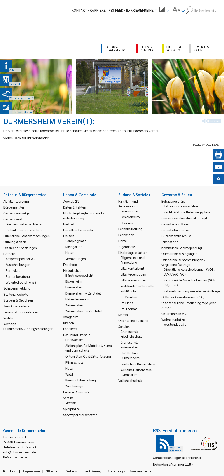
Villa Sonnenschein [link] (134, 280)
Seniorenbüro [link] (130, 216)
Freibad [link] (68, 224)
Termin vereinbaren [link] (17, 306)
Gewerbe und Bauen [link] (175, 224)
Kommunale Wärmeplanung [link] (181, 247)
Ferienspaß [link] (126, 234)
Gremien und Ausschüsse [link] (24, 224)
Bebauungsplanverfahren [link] (182, 206)
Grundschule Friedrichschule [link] (131, 334)
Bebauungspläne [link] (173, 201)
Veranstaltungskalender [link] (21, 312)
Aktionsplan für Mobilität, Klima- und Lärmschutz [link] (89, 348)
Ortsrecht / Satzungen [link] (20, 247)
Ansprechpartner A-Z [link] (21, 258)
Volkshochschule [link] (130, 380)
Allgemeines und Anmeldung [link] (133, 260)
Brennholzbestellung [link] (80, 380)
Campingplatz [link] (75, 240)
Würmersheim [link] (75, 305)
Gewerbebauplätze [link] (175, 230)
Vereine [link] (70, 402)
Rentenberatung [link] (18, 276)
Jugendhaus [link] (127, 246)
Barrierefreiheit (141, 10)
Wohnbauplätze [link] (173, 319)
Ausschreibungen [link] (18, 264)
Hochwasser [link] (74, 339)
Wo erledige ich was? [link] (21, 282)
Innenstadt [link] (169, 241)
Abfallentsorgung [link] (16, 201)
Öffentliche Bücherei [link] (133, 320)
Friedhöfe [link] (70, 264)
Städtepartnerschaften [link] (80, 414)
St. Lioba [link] (127, 302)
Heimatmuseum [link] (77, 299)
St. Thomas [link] (129, 308)
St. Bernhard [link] (129, 297)
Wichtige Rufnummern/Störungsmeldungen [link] (28, 326)
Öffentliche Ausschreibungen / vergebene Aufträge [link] (183, 262)
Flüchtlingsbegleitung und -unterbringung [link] (83, 215)
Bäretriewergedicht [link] (79, 275)
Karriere (98, 10)
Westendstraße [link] (175, 324)
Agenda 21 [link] (71, 201)
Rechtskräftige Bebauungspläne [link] (187, 212)
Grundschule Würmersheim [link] (130, 344)
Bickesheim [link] (73, 281)
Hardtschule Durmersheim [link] (130, 355)
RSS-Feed (115, 10)
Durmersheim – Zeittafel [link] (83, 293)
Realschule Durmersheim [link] (138, 364)
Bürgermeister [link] (14, 207)
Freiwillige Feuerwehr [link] (78, 230)
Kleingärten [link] (73, 246)
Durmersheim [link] (74, 287)
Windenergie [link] (74, 386)
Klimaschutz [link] (74, 362)
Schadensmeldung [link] (17, 288)
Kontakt (79, 10)
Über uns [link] (127, 223)
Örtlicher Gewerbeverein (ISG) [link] (183, 297)
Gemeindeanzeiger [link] (17, 213)
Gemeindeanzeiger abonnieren (176, 457)
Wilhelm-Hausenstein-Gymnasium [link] (136, 372)
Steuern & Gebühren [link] (18, 300)
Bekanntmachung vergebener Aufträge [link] (192, 291)
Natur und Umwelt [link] (76, 334)
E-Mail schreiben (16, 457)
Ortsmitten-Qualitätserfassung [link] (88, 356)
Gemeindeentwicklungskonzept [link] (184, 218)
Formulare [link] (13, 270)
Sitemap (53, 471)
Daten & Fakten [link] (74, 207)
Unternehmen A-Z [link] (174, 313)
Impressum (31, 471)
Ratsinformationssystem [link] (24, 230)
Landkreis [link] (70, 328)
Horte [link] (122, 240)
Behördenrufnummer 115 (172, 464)
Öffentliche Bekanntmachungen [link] (27, 236)
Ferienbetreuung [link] (130, 229)
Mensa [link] (123, 314)
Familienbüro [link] (130, 211)
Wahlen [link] (9, 318)
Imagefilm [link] (70, 316)
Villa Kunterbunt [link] (132, 268)
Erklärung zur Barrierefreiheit (130, 471)
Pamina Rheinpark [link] (76, 392)
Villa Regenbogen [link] (133, 274)
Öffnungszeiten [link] (15, 241)
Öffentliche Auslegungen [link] (179, 253)
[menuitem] (164, 10)
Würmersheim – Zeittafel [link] (83, 311)
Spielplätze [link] (71, 408)
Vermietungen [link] (75, 258)
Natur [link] (69, 252)
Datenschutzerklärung (83, 471)
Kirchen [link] (68, 322)
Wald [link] (69, 374)
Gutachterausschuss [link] (176, 236)
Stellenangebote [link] (16, 294)
